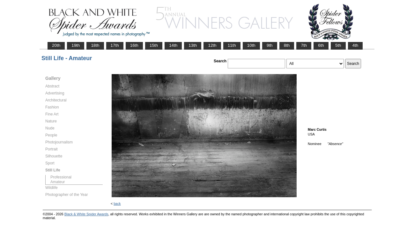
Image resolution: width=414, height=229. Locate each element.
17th (114, 45)
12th (212, 45)
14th (173, 45)
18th (95, 45)
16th (134, 45)
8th (286, 45)
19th (75, 45)
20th (56, 45)
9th (269, 45)
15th (153, 45)
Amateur (57, 182)
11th (232, 45)
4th (355, 45)
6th (321, 45)
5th (338, 45)
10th (251, 45)
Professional (60, 177)
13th (192, 45)
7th (303, 45)
